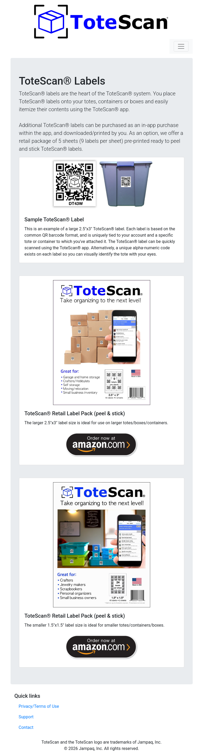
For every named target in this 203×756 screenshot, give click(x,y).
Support (26, 716)
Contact (26, 727)
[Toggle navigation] (181, 46)
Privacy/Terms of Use (39, 706)
